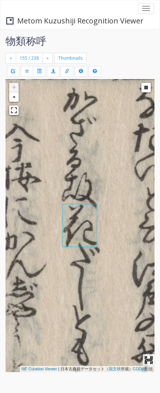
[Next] (47, 58)
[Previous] (10, 58)
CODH (139, 369)
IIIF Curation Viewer (39, 369)
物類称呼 (25, 41)
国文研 (115, 369)
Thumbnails (70, 58)
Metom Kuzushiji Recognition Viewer (75, 21)
